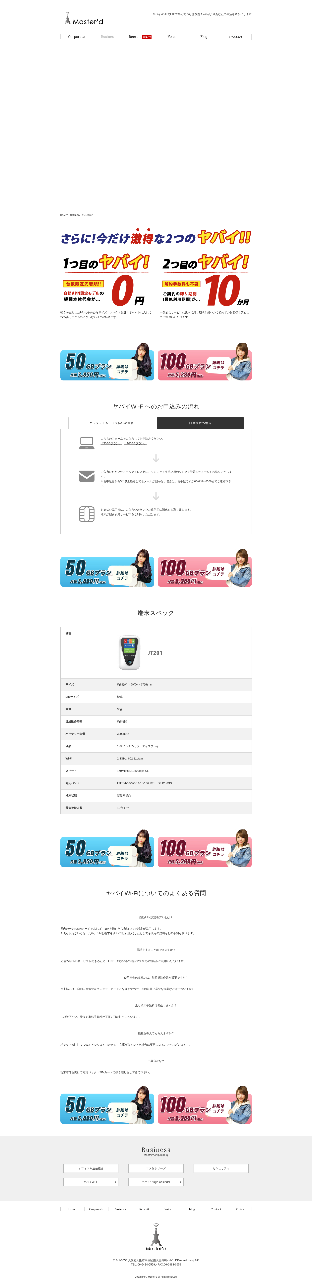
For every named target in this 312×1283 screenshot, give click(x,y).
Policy (240, 1209)
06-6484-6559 (146, 1264)
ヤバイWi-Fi (91, 1182)
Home (72, 1209)
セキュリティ (221, 1168)
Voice (172, 36)
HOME (63, 215)
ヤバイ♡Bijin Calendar (156, 1182)
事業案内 (74, 215)
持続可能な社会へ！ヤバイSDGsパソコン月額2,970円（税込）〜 (215, 4)
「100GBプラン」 (135, 443)
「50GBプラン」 (111, 443)
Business (108, 36)
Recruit (140, 36)
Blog (203, 36)
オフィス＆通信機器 (90, 1168)
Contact (235, 37)
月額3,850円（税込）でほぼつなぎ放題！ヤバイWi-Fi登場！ (100, 4)
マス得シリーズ (156, 1168)
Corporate (76, 36)
